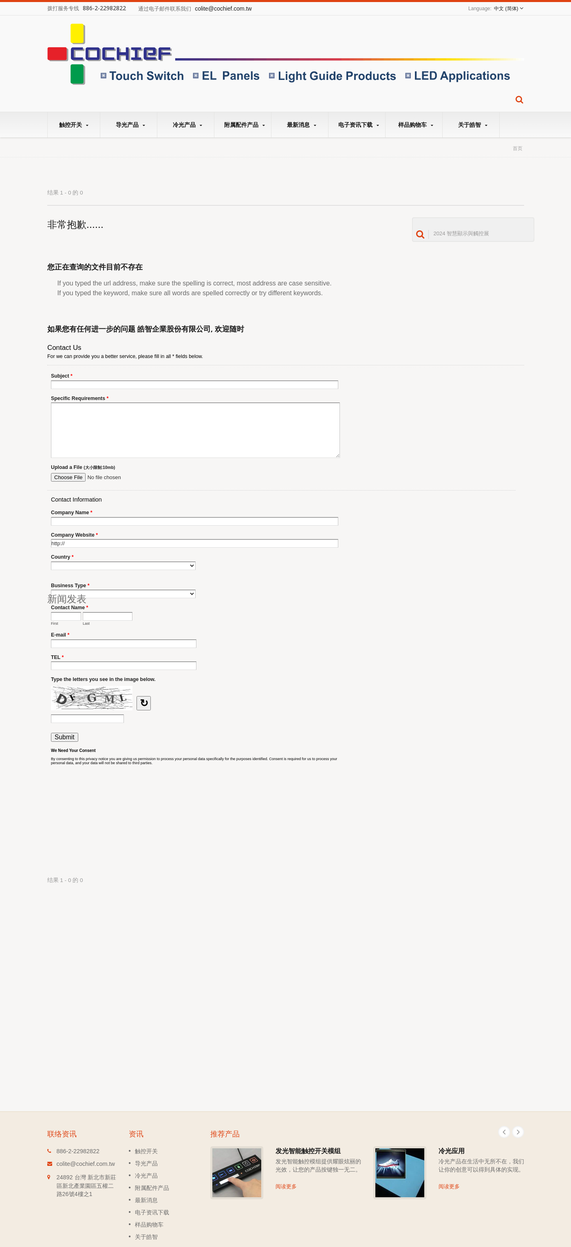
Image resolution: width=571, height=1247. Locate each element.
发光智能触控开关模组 (308, 1150)
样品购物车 (416, 124)
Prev (504, 1132)
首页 (517, 148)
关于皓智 (473, 124)
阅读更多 (286, 1186)
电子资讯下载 (359, 124)
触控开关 (74, 124)
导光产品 (130, 124)
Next (518, 1132)
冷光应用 (452, 1150)
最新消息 (302, 124)
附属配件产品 (244, 124)
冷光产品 (187, 124)
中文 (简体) (506, 8)
